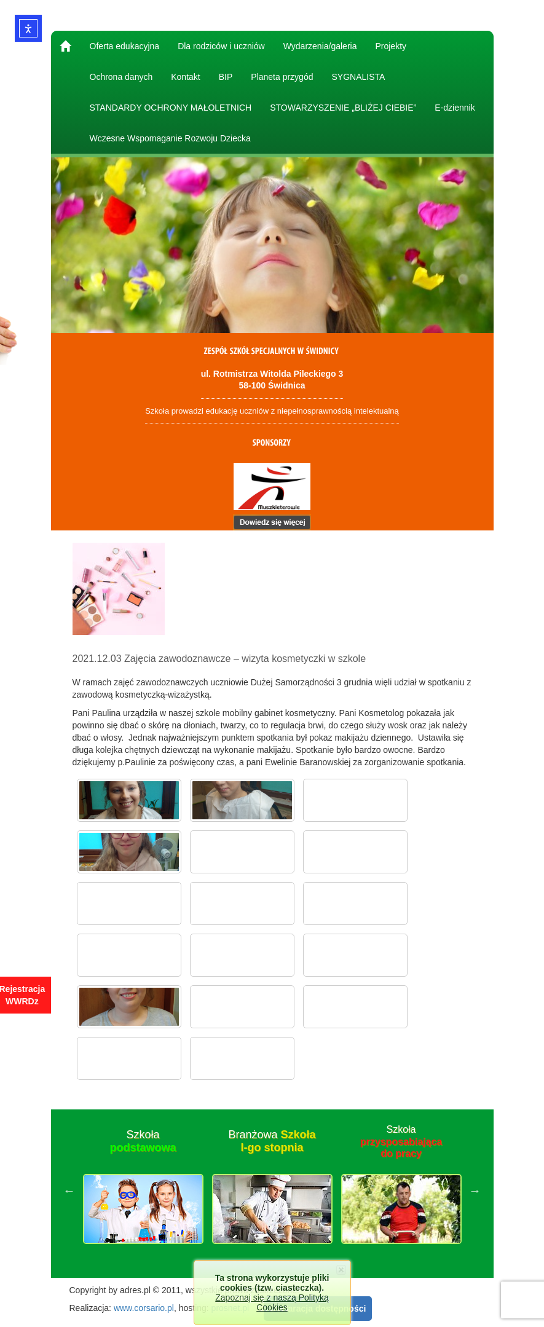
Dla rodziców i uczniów (221, 46)
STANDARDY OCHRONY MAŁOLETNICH (171, 107)
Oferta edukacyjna (125, 46)
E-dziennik (455, 107)
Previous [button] (69, 1190)
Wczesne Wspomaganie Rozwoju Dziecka (170, 138)
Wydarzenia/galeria (320, 46)
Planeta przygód (282, 77)
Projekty (390, 46)
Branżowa (271, 1141)
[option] (143, 1191)
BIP (226, 77)
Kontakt (185, 77)
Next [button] (475, 1190)
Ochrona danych (121, 77)
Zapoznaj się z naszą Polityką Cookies (271, 1302)
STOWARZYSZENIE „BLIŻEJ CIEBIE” (343, 107)
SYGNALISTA (358, 77)
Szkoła (142, 1141)
